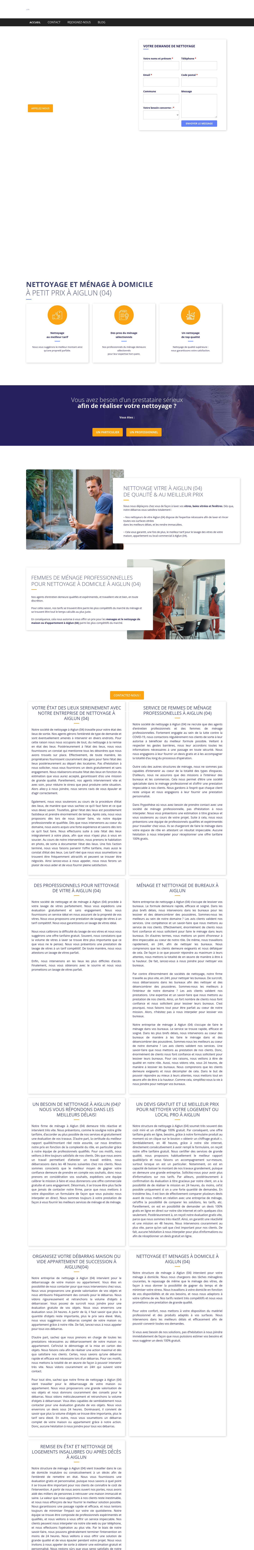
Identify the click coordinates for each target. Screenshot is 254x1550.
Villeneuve (161, 1476)
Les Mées (161, 1468)
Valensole (145, 1476)
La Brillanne (144, 1468)
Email (147, 68)
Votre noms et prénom (158, 51)
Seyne (119, 1476)
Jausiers (115, 1468)
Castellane (99, 1463)
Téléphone (188, 51)
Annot (64, 1463)
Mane (54, 1472)
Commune (149, 84)
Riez (160, 1472)
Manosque (68, 1472)
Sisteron (131, 1476)
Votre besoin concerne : (158, 101)
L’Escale (128, 1468)
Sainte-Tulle (104, 1476)
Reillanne (148, 1472)
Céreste (189, 1463)
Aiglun (53, 1463)
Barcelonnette (80, 1463)
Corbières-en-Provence (165, 1463)
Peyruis (118, 1472)
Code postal (189, 68)
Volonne (176, 1476)
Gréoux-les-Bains (95, 1468)
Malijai (174, 1468)
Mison (82, 1472)
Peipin (106, 1472)
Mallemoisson (191, 1468)
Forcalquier (74, 1468)
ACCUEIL (35, 22)
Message (186, 84)
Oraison (94, 1472)
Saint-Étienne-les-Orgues (77, 1476)
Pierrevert (132, 1472)
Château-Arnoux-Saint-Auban (128, 1463)
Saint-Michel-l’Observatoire (183, 1472)
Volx (188, 1476)
